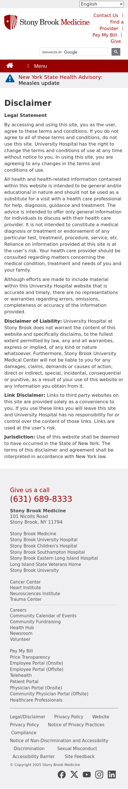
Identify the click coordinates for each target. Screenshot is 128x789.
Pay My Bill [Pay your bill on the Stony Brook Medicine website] (21, 651)
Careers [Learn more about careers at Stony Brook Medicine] (18, 610)
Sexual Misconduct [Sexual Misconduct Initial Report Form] (77, 748)
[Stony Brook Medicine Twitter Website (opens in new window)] (87, 774)
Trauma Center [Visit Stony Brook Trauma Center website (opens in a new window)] (26, 599)
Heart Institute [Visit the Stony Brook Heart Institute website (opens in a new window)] (25, 587)
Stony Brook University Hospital (43, 539)
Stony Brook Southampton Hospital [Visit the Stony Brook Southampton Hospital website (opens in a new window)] (47, 552)
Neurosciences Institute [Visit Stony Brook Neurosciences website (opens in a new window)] (35, 593)
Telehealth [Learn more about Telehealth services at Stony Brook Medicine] (21, 675)
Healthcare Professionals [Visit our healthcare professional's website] (36, 700)
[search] (71, 52)
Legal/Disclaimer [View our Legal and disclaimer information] (28, 716)
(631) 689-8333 (41, 499)
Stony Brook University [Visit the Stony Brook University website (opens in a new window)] (34, 570)
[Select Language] (101, 4)
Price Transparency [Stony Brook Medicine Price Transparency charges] (30, 657)
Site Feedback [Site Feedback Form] (80, 756)
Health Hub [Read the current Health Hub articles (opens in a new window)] (22, 627)
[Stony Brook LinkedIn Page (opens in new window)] (112, 774)
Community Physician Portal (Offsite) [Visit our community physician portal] (49, 693)
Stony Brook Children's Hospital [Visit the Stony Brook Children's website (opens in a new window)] (43, 546)
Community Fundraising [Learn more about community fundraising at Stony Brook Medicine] (35, 621)
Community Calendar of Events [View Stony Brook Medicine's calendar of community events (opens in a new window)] (43, 615)
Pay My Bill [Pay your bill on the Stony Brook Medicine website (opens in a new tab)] (104, 35)
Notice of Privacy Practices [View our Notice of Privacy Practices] (76, 724)
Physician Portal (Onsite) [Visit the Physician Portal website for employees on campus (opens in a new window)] (36, 688)
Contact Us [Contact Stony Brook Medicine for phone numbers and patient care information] (106, 15)
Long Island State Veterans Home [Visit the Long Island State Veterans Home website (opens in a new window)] (45, 564)
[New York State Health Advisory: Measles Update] (60, 80)
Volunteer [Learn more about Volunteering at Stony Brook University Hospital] (20, 639)
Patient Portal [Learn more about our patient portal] (24, 681)
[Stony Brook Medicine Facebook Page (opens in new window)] (62, 774)
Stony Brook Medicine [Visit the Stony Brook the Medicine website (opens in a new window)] (33, 533)
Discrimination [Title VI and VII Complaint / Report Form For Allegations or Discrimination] (29, 748)
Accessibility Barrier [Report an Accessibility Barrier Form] (34, 756)
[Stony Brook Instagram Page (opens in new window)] (99, 774)
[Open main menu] (36, 66)
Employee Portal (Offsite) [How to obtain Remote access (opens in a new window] (36, 669)
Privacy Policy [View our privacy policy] (68, 716)
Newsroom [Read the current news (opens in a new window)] (21, 633)
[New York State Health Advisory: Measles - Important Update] (10, 78)
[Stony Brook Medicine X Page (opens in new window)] (74, 774)
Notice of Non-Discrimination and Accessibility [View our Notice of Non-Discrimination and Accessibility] (59, 740)
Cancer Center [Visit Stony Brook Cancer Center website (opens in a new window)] (25, 582)
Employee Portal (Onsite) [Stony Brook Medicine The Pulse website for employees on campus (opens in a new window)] (36, 663)
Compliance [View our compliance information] (23, 732)
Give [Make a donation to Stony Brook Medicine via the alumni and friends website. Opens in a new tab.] (116, 41)
